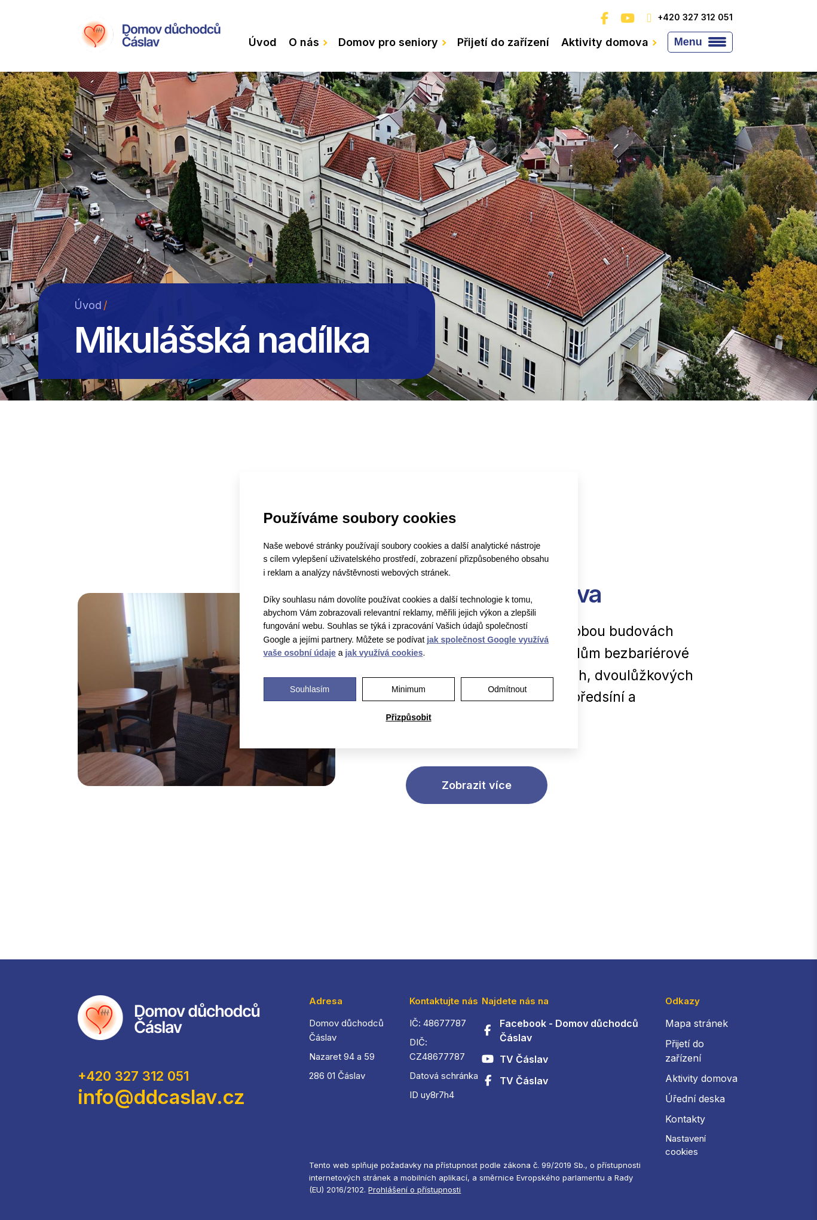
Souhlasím (309, 689)
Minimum (408, 689)
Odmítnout (507, 689)
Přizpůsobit (408, 717)
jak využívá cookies (384, 653)
